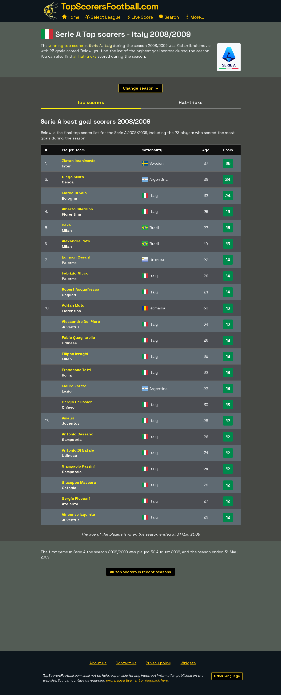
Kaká (66, 225)
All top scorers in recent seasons (140, 571)
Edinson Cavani (76, 257)
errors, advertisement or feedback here (137, 680)
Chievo (68, 407)
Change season (141, 88)
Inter (66, 166)
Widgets (188, 663)
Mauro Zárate (74, 385)
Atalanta (70, 503)
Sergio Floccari (76, 498)
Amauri (68, 418)
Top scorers (90, 102)
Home (71, 17)
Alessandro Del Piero (81, 321)
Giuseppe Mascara (79, 482)
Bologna (69, 198)
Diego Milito (73, 176)
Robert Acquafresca (80, 289)
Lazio (67, 391)
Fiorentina (71, 214)
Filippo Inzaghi (75, 353)
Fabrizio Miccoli (76, 273)
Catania (69, 487)
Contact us (126, 663)
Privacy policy (158, 663)
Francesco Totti (76, 369)
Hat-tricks (190, 102)
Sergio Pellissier (77, 401)
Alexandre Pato (76, 241)
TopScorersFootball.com (109, 6)
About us (98, 663)
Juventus (70, 327)
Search (169, 17)
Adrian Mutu (73, 305)
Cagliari (69, 294)
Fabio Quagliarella (78, 337)
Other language (227, 676)
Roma (67, 375)
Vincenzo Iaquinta (78, 514)
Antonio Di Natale (78, 450)
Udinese (69, 343)
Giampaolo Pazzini (78, 466)
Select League (103, 17)
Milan (67, 230)
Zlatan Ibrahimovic (78, 160)
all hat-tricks (85, 56)
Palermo (69, 262)
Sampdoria (71, 439)
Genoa (68, 182)
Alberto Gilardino (77, 209)
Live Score (140, 17)
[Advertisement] (141, 619)
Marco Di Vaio (74, 192)
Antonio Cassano (77, 434)
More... (194, 17)
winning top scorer (66, 45)
